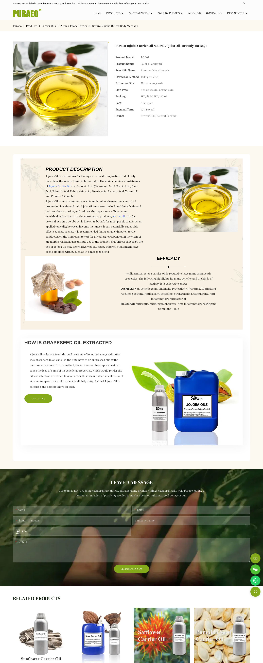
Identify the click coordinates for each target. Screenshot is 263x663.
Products (31, 26)
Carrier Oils (49, 26)
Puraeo (17, 26)
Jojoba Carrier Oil (60, 186)
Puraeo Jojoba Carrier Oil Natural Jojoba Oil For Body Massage (99, 26)
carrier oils (119, 216)
